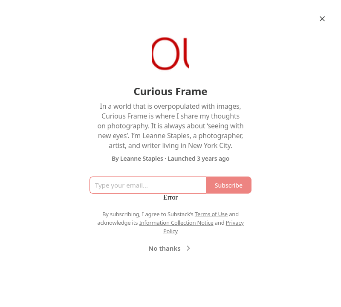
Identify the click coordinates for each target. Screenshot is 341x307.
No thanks (170, 248)
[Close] (322, 18)
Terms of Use (211, 214)
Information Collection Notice (176, 222)
